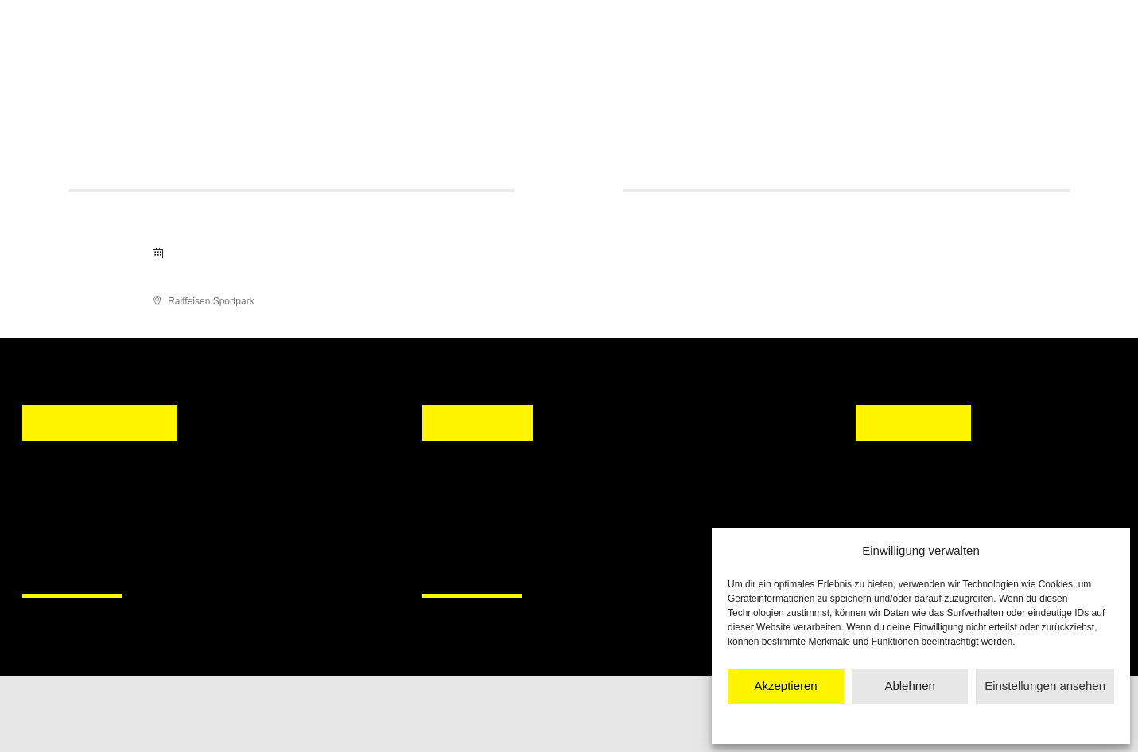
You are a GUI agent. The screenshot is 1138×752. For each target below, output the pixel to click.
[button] (449, 516)
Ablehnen (909, 685)
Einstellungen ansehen (1045, 685)
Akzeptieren (785, 685)
